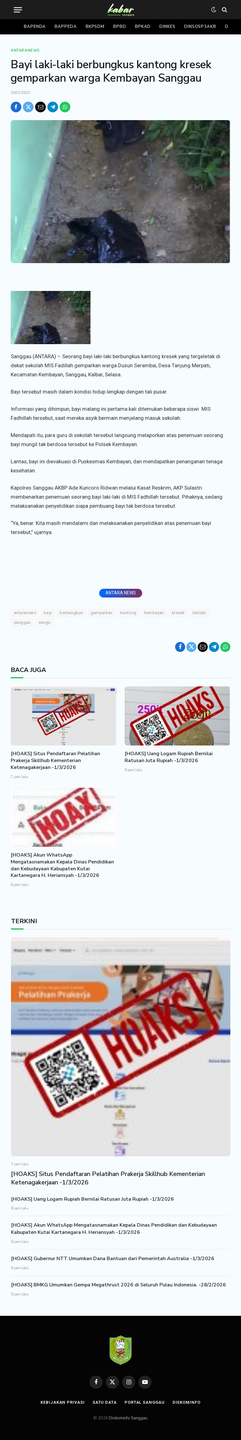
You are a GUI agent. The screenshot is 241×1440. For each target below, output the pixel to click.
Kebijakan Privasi (62, 1402)
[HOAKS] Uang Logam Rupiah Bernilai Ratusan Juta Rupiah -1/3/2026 (169, 757)
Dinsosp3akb (200, 26)
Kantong (128, 612)
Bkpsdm (95, 26)
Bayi (48, 612)
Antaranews (25, 50)
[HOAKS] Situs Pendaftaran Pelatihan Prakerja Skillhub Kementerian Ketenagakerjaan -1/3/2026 (55, 761)
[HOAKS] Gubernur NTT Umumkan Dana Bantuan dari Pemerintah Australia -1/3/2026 (112, 1258)
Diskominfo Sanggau (128, 1418)
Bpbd (119, 26)
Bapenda (35, 26)
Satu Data (105, 1402)
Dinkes (167, 26)
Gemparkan (102, 612)
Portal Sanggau (145, 1402)
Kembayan (154, 612)
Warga (45, 622)
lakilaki (199, 612)
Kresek (178, 612)
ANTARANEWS (25, 612)
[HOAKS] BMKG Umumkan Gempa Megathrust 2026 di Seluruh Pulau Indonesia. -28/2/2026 (118, 1284)
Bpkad (143, 26)
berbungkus (71, 612)
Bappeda (66, 26)
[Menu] (18, 10)
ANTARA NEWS (120, 592)
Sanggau (22, 622)
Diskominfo (187, 1402)
